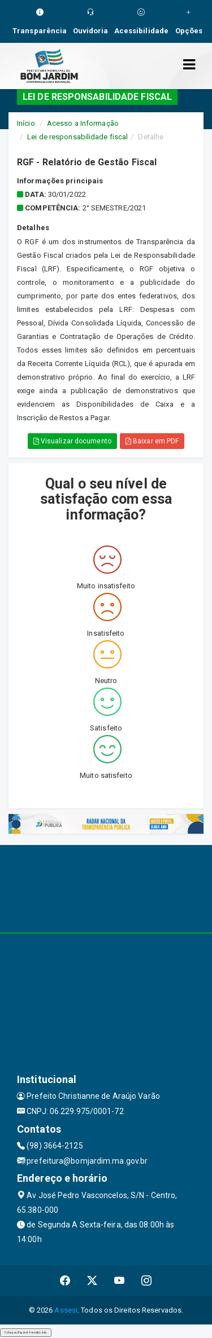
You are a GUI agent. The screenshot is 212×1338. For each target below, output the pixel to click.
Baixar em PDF (152, 441)
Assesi (65, 1310)
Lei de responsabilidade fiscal (77, 137)
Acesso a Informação (83, 123)
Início (26, 123)
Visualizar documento (72, 441)
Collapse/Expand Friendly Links (26, 1332)
